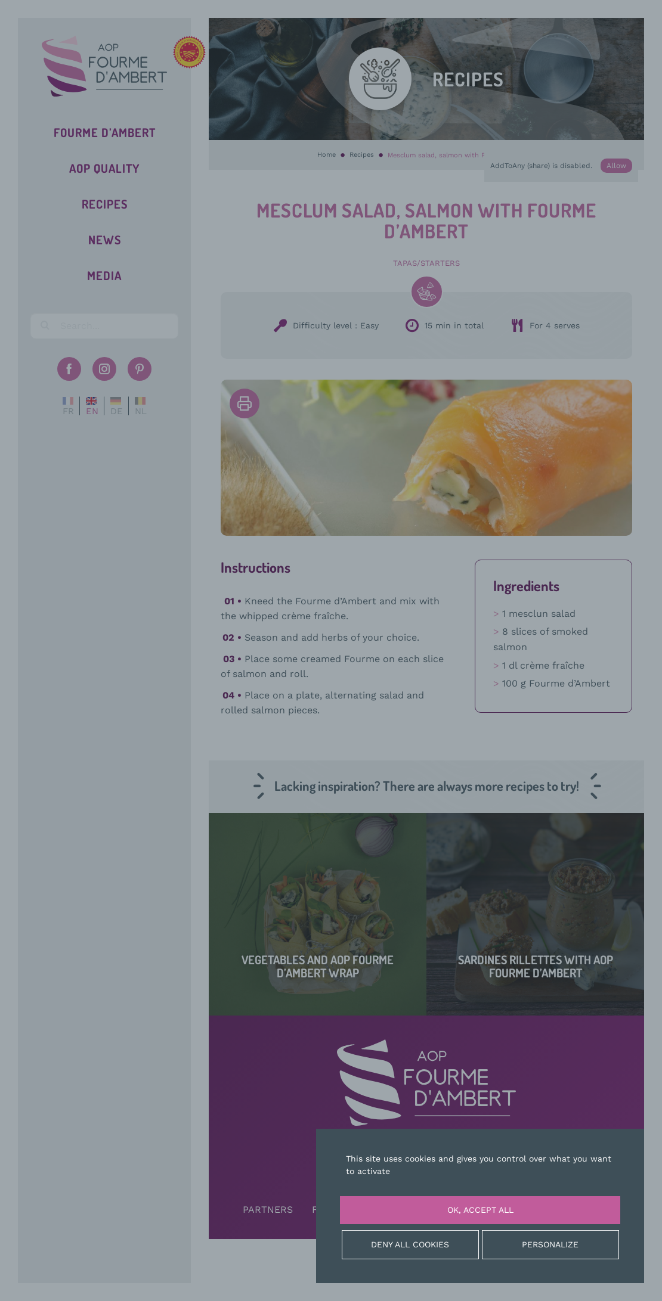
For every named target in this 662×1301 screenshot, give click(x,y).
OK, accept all (480, 1210)
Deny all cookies (410, 1244)
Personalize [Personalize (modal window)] (550, 1244)
